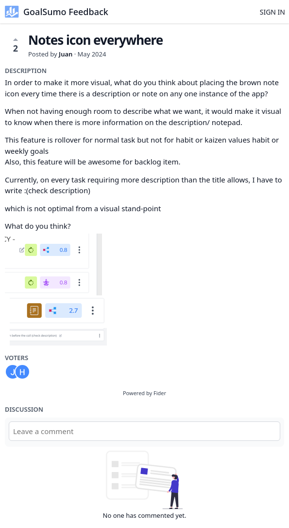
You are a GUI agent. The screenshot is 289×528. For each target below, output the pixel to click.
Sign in (272, 12)
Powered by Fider (144, 393)
